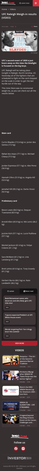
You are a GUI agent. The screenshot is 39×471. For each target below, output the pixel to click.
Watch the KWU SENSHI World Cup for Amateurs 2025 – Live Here (28, 390)
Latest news (25, 3)
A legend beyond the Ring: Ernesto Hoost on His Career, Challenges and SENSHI (28, 419)
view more (19, 343)
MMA (7, 307)
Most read (28, 291)
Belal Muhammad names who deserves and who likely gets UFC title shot (18, 300)
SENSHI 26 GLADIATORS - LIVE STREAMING (27, 404)
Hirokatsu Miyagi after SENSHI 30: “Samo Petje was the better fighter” (28, 375)
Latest (10, 291)
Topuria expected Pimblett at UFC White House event (19, 316)
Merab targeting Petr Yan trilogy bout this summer (18, 330)
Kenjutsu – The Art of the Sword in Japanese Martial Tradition (27, 360)
